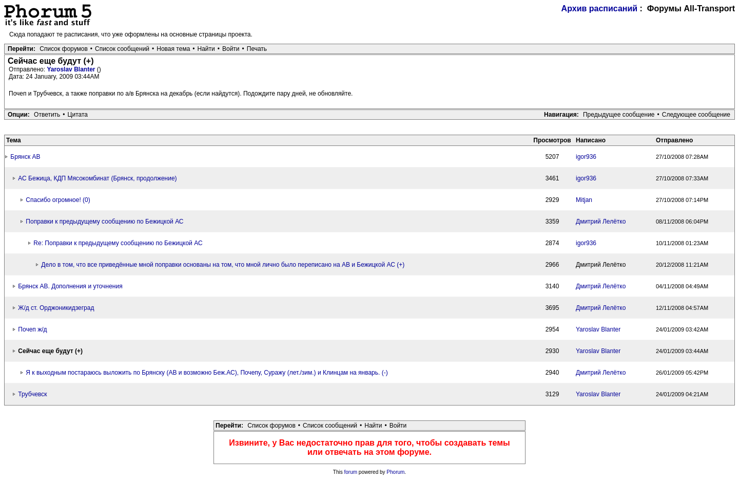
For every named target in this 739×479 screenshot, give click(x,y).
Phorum (395, 472)
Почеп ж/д (32, 329)
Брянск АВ (25, 156)
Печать (257, 48)
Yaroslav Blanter (71, 69)
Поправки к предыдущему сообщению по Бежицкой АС (104, 221)
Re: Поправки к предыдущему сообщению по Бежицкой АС (117, 243)
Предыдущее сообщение (619, 114)
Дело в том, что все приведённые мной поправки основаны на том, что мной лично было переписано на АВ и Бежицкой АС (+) (222, 264)
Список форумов (64, 48)
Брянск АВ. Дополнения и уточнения (70, 286)
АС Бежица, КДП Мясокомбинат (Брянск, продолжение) (97, 178)
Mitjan (584, 200)
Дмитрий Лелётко (601, 221)
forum (351, 472)
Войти (231, 48)
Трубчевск (32, 394)
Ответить (47, 114)
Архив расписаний (599, 8)
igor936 (586, 156)
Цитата (78, 114)
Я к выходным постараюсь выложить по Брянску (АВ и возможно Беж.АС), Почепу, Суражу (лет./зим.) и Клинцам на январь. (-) (206, 372)
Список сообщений (122, 48)
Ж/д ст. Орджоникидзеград (56, 307)
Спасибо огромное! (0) (58, 200)
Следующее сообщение (696, 114)
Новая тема (173, 48)
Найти (206, 48)
